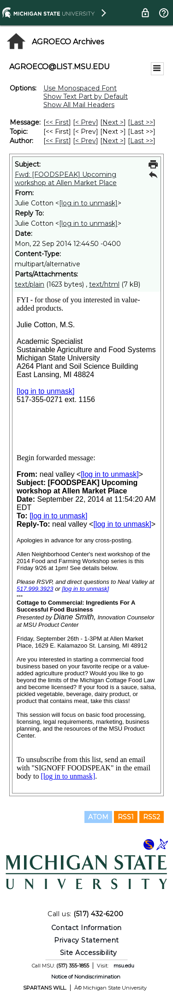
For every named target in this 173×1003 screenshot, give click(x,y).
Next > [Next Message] (113, 122)
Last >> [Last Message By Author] (141, 141)
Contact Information (86, 928)
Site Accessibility (88, 953)
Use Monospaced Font (80, 88)
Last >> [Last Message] (141, 122)
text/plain (29, 284)
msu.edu (123, 965)
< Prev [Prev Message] (85, 122)
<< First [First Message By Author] (57, 141)
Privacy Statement (86, 940)
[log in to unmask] (88, 203)
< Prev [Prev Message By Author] (85, 141)
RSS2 (151, 817)
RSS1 (126, 817)
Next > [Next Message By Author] (113, 141)
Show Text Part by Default (85, 96)
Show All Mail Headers (78, 105)
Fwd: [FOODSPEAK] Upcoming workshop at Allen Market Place (66, 178)
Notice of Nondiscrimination (85, 976)
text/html (104, 284)
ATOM (98, 817)
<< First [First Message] (57, 122)
